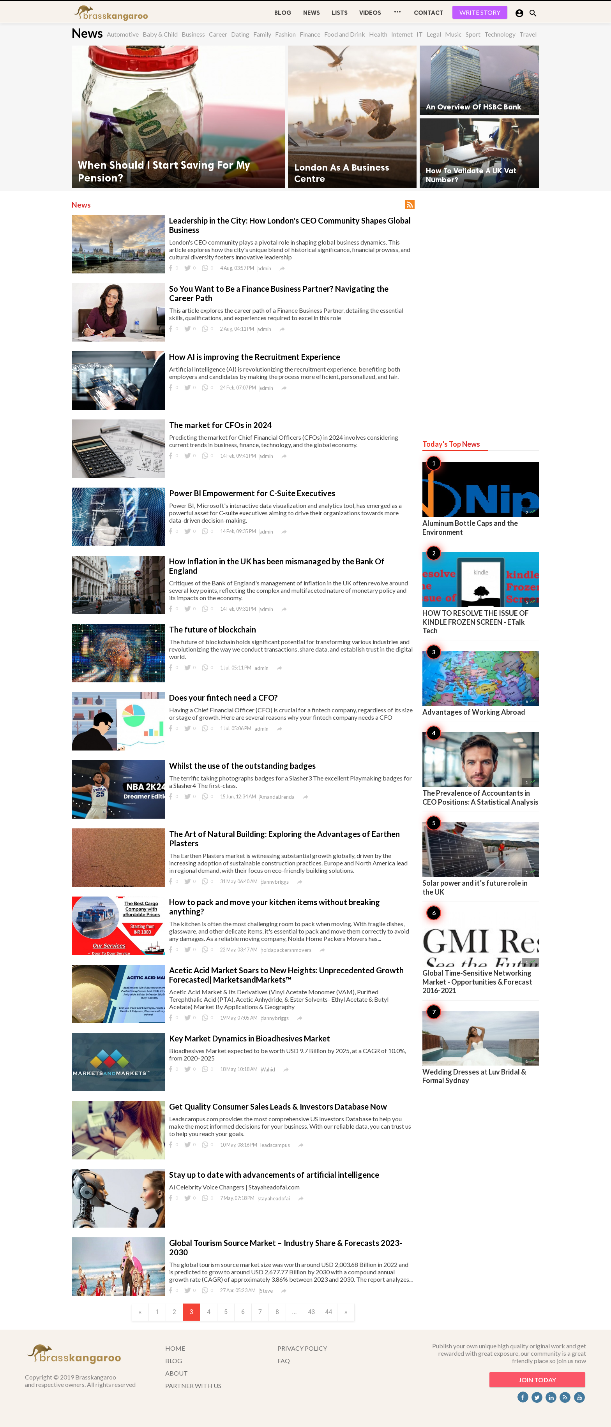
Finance (310, 34)
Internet (402, 34)
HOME (175, 1348)
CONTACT (428, 12)
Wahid (268, 1069)
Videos (370, 12)
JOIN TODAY (537, 1379)
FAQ (283, 1360)
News (311, 12)
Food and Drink (344, 34)
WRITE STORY (479, 12)
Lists (340, 12)
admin (264, 268)
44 (328, 1312)
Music (453, 34)
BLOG (282, 12)
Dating (240, 34)
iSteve (266, 1291)
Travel (528, 34)
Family (262, 34)
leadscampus (275, 1145)
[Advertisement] (480, 308)
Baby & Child (160, 34)
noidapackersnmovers (286, 950)
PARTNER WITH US (193, 1385)
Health (378, 34)
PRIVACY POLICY (302, 1348)
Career (218, 34)
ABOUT (176, 1373)
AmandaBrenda (277, 797)
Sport (473, 34)
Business (193, 34)
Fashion (285, 34)
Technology (500, 34)
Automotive (123, 34)
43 (311, 1312)
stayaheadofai (274, 1198)
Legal (434, 34)
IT (420, 34)
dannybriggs (275, 882)
